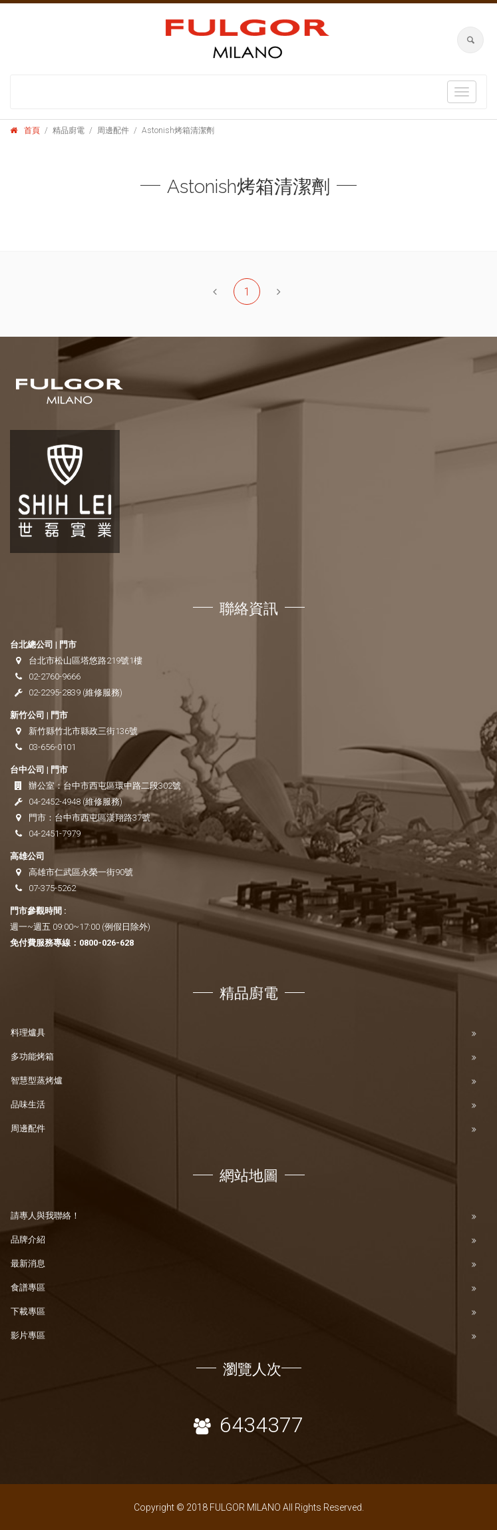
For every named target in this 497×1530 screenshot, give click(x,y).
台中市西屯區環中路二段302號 (122, 786)
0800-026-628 (106, 943)
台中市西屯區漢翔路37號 (102, 818)
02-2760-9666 (55, 676)
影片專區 (28, 1335)
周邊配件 (28, 1128)
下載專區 (28, 1311)
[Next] (278, 291)
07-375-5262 (52, 888)
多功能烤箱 (32, 1056)
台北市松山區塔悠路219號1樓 (85, 661)
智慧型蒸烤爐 (37, 1080)
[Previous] (215, 291)
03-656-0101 (52, 747)
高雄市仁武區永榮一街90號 (81, 872)
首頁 (32, 130)
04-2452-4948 (55, 802)
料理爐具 (28, 1033)
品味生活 (28, 1104)
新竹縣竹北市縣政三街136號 (83, 731)
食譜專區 (28, 1287)
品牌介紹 (28, 1239)
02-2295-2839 (55, 692)
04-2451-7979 (55, 834)
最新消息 (28, 1263)
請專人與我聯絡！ (45, 1216)
